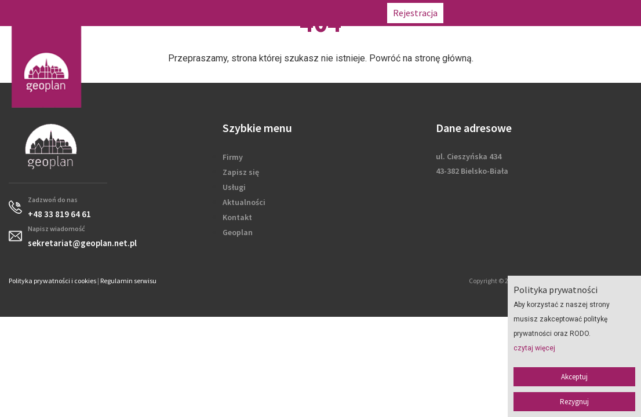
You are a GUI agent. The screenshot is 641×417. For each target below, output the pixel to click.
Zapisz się (241, 172)
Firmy (233, 157)
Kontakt (237, 217)
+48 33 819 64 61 (484, 13)
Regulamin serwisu (128, 280)
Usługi (234, 187)
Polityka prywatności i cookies (52, 280)
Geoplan (238, 232)
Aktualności (244, 202)
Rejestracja (415, 13)
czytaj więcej (534, 348)
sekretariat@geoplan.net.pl (580, 13)
